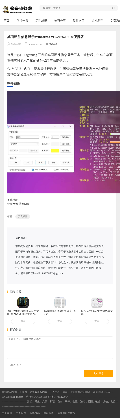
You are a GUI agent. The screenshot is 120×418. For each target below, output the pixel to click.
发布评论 (98, 373)
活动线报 (42, 20)
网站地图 (48, 413)
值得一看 (24, 20)
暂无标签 (22, 216)
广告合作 (21, 413)
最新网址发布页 (66, 413)
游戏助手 (99, 20)
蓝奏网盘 (12, 203)
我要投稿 (35, 413)
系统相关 (53, 44)
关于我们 (7, 413)
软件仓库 (80, 20)
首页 (6, 20)
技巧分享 (61, 20)
